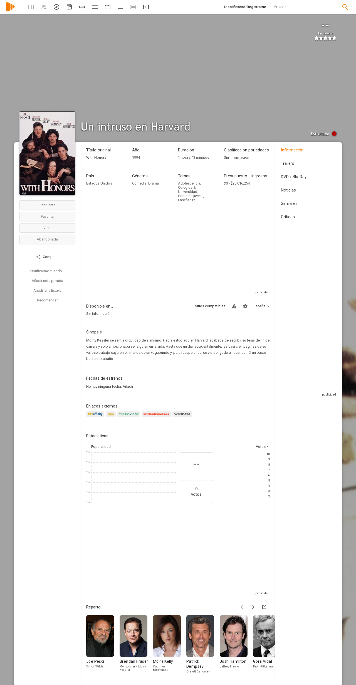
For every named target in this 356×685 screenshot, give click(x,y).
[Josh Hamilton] (236, 645)
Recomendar (47, 300)
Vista (47, 228)
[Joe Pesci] (103, 645)
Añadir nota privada (47, 281)
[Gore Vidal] (269, 645)
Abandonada (47, 239)
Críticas (288, 216)
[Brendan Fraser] (136, 645)
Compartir (47, 257)
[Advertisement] (178, 251)
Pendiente (47, 205)
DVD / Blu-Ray (293, 176)
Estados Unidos (99, 183)
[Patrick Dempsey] (203, 645)
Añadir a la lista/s (47, 290)
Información (292, 150)
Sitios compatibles (210, 306)
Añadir (128, 386)
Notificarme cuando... (47, 271)
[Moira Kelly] (169, 645)
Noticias (288, 190)
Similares (289, 203)
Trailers (287, 163)
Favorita (47, 216)
